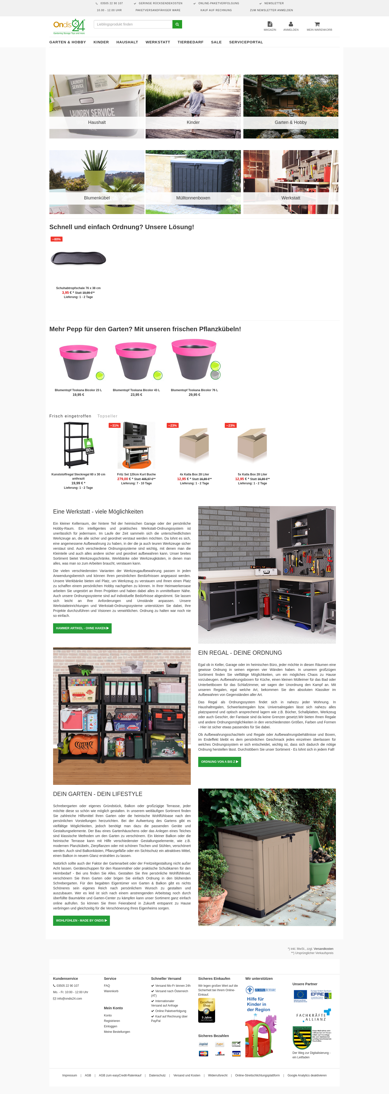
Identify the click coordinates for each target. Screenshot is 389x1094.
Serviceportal (246, 42)
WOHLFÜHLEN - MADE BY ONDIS (81, 920)
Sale (216, 42)
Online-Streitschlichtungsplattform (257, 1075)
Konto (108, 1015)
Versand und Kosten (186, 1075)
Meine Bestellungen (117, 1032)
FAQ (107, 985)
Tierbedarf (191, 42)
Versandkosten (323, 949)
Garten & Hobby (67, 42)
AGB (88, 1075)
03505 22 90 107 (68, 985)
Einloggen (110, 1026)
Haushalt (127, 42)
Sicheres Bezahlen (213, 1036)
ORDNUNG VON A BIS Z (219, 762)
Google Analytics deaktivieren (307, 1075)
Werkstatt (158, 42)
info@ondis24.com (69, 998)
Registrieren (112, 1021)
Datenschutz (157, 1075)
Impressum (69, 1075)
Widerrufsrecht (217, 1075)
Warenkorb (111, 991)
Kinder (101, 42)
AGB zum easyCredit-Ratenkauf (120, 1075)
